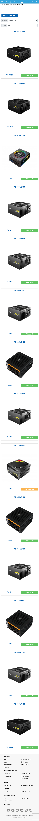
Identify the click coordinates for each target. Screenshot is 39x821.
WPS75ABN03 (19, 445)
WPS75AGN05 (19, 187)
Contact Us (7, 773)
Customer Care (25, 773)
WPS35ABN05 (19, 652)
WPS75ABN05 (19, 239)
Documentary (25, 798)
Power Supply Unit (18, 4)
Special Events (8, 801)
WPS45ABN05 (19, 549)
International (7, 785)
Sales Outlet (7, 776)
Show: (4, 25)
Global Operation (26, 759)
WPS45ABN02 (19, 601)
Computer (6, 4)
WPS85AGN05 (19, 83)
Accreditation (25, 764)
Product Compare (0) (10, 15)
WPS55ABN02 (19, 497)
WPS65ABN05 (19, 290)
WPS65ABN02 (19, 342)
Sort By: (4, 20)
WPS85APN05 (19, 32)
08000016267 (25, 792)
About (5, 762)
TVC (5, 798)
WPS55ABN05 (19, 394)
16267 (6, 792)
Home (5, 759)
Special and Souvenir (27, 785)
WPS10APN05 (19, 704)
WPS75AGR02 (19, 135)
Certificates (24, 762)
